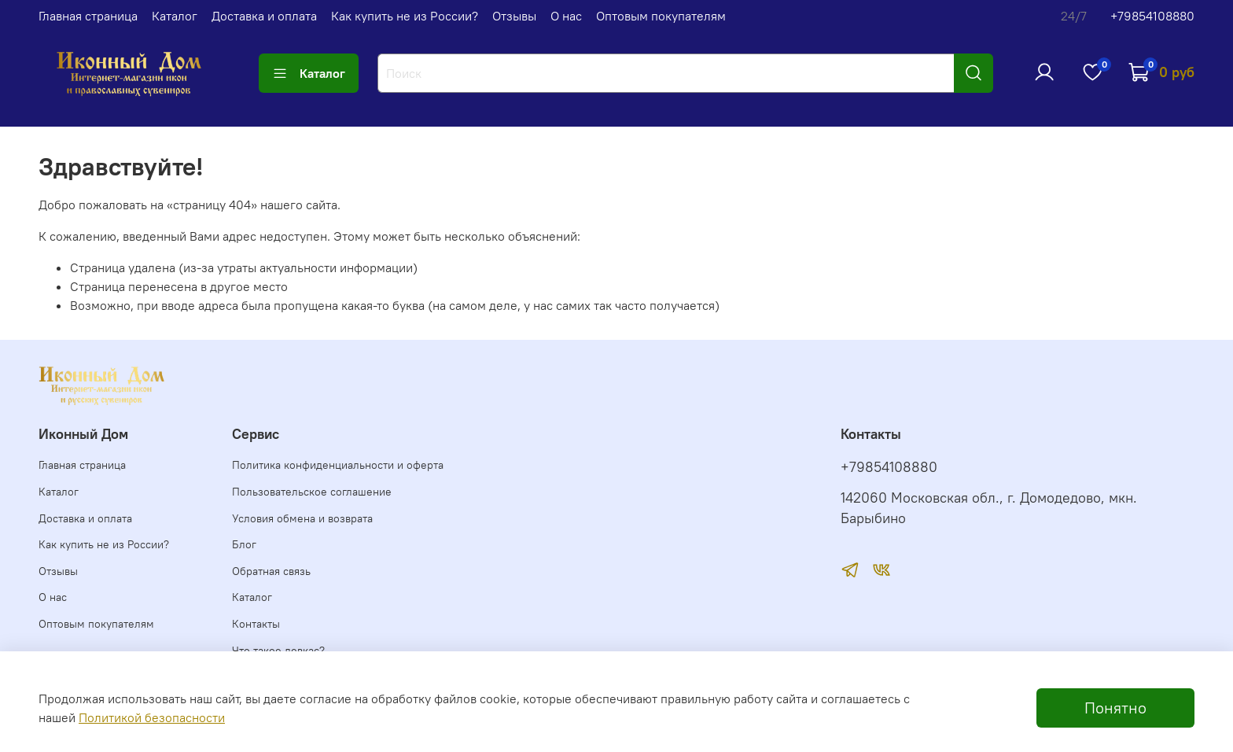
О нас (566, 16)
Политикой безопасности (152, 717)
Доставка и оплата (264, 16)
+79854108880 (1152, 16)
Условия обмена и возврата (302, 518)
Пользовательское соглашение (312, 492)
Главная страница (88, 16)
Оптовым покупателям (661, 16)
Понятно (1115, 707)
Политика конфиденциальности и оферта (338, 465)
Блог (244, 544)
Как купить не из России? (404, 16)
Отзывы (514, 16)
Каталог (174, 16)
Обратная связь (271, 571)
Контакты (256, 624)
